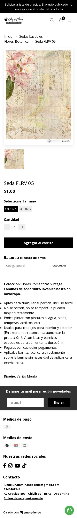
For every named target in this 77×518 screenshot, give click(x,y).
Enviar (59, 402)
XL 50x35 (25, 209)
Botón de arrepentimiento (23, 498)
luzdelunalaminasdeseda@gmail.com (31, 485)
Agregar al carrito (38, 243)
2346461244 (12, 489)
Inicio (8, 36)
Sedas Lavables (31, 36)
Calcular (59, 265)
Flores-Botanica (16, 41)
